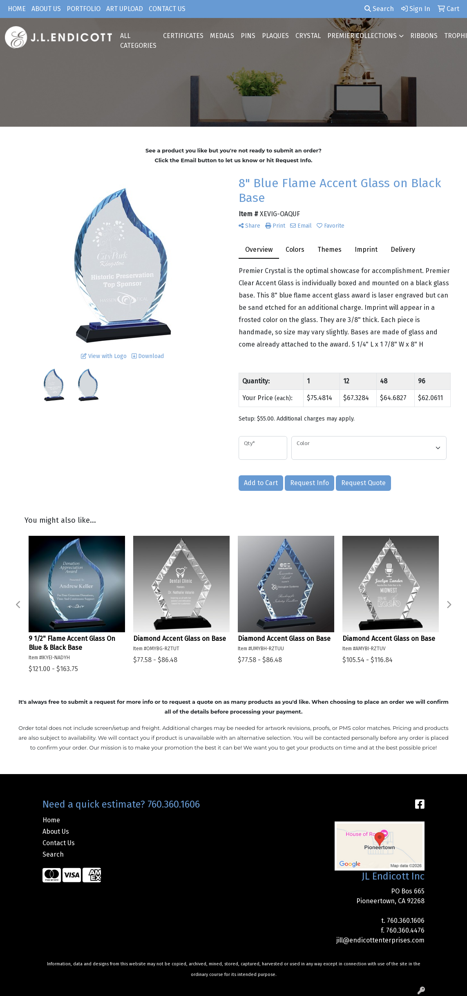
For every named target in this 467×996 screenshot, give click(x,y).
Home (17, 9)
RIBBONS (424, 36)
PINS (248, 36)
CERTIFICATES (183, 36)
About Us (46, 9)
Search (379, 9)
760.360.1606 (406, 920)
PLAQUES (275, 36)
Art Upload (124, 9)
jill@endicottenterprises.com (380, 940)
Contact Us (167, 9)
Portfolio (84, 9)
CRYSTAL (308, 36)
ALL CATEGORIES (138, 40)
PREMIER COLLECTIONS (362, 36)
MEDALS (222, 36)
